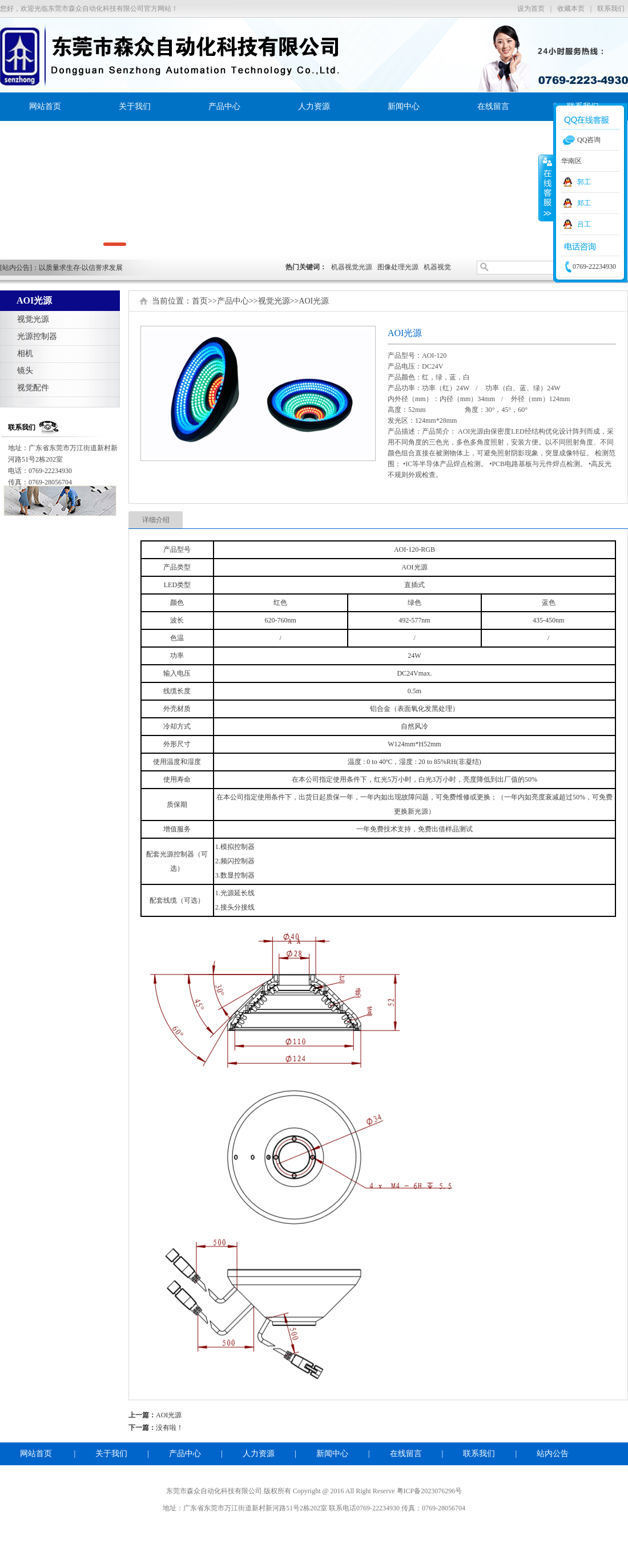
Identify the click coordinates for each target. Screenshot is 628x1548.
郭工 (584, 182)
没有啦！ (169, 1428)
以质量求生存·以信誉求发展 (81, 268)
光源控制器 (37, 336)
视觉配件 (33, 387)
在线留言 (493, 106)
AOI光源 (314, 301)
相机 (25, 353)
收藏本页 (571, 9)
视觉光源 (33, 319)
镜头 (25, 370)
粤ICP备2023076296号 (429, 1491)
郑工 (584, 203)
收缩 (546, 187)
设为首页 (531, 9)
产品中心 (224, 106)
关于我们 (135, 106)
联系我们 (611, 9)
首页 (200, 301)
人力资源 (314, 106)
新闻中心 (404, 106)
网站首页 (45, 106)
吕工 (584, 224)
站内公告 (553, 1453)
